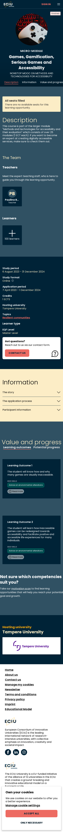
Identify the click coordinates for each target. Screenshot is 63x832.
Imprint (10, 704)
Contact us (13, 680)
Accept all (31, 813)
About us (11, 675)
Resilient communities (16, 317)
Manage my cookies (19, 684)
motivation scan (21, 588)
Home (9, 670)
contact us (17, 353)
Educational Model (18, 709)
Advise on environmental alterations (26, 485)
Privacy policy (15, 699)
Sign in (46, 4)
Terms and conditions (20, 694)
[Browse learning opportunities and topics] (58, 4)
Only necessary (31, 822)
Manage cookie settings (23, 805)
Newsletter (12, 689)
